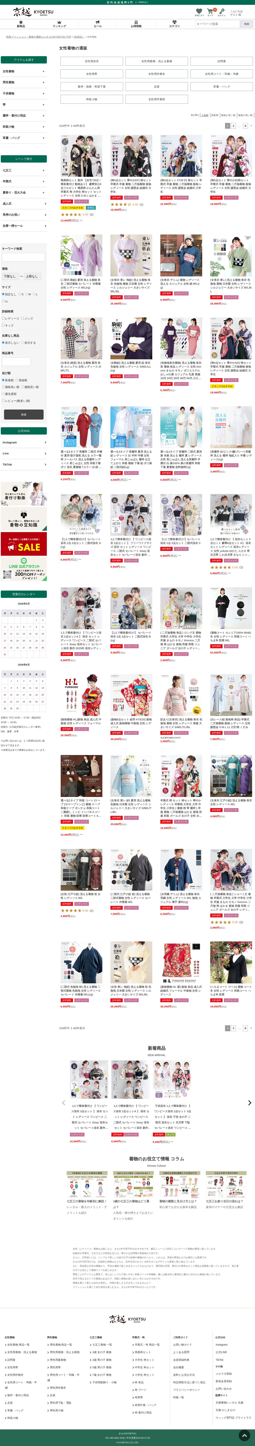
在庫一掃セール (13, 225)
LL (5, 301)
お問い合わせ (224, 1387)
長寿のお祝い (11, 214)
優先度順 (9, 394)
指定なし (9, 294)
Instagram (10, 442)
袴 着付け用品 (142, 1411)
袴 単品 (138, 1381)
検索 (246, 24)
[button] (251, 125)
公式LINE (221, 1351)
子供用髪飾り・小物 (103, 1381)
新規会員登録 (224, 1380)
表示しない (10, 342)
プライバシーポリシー (186, 1389)
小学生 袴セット (143, 1374)
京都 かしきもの (225, 1409)
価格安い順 (30, 387)
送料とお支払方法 (184, 1374)
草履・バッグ (14, 1409)
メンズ (27, 318)
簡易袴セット (141, 1351)
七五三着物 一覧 (101, 1343)
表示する (28, 342)
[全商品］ (79, 36)
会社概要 (178, 1366)
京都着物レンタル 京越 (229, 1401)
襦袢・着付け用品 (17, 1394)
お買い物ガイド (182, 1343)
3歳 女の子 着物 (100, 1351)
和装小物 (11, 1417)
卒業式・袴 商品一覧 (146, 1343)
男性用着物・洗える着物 (63, 1351)
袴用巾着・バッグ (144, 1404)
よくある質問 (181, 1351)
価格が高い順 (245, 114)
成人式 (7, 203)
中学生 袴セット (143, 1366)
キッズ (8, 325)
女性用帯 (11, 1366)
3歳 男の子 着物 (100, 1359)
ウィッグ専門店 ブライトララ (233, 1416)
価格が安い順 (228, 114)
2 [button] (233, 125)
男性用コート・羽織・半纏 (63, 1377)
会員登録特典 (181, 1359)
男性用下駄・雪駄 (59, 1401)
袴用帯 (137, 1396)
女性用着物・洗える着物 (21, 1351)
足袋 (9, 1401)
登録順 (21, 380)
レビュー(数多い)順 (16, 400)
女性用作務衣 (14, 1374)
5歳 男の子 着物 (100, 1366)
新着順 (8, 380)
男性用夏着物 (56, 1359)
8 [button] (245, 125)
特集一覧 (178, 1396)
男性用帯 (54, 1366)
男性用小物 (55, 1409)
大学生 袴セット (143, 1359)
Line (6, 453)
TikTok (7, 464)
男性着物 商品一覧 (59, 1343)
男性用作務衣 (56, 1386)
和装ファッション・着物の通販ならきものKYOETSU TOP (38, 36)
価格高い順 (10, 387)
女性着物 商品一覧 (17, 1343)
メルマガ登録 (224, 1372)
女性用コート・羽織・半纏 (21, 1384)
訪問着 (10, 1359)
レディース (10, 318)
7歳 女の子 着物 (100, 1374)
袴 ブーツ (139, 1389)
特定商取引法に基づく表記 (189, 1381)
